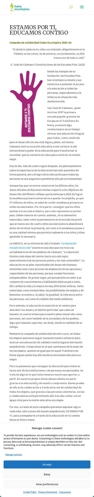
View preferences (47, 484)
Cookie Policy (30, 492)
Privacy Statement (47, 492)
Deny (47, 474)
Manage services (13, 454)
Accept (47, 464)
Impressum (65, 492)
